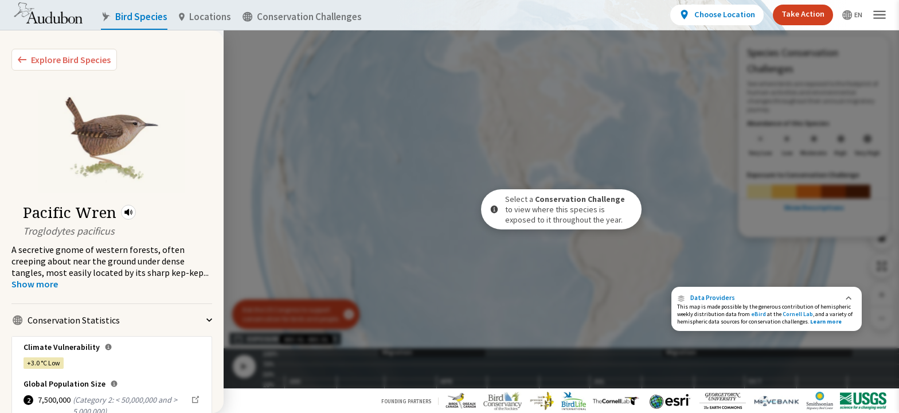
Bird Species (134, 17)
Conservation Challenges (302, 17)
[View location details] (717, 15)
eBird (758, 314)
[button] (128, 212)
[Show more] (34, 284)
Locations (205, 17)
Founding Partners (406, 401)
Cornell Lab (798, 314)
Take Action (802, 14)
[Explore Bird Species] (64, 60)
